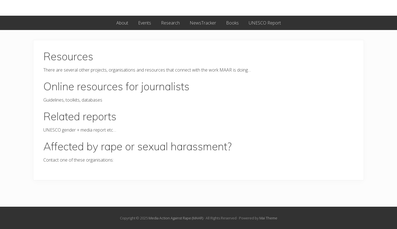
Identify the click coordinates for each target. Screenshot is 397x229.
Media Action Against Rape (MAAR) (176, 218)
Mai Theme (268, 218)
